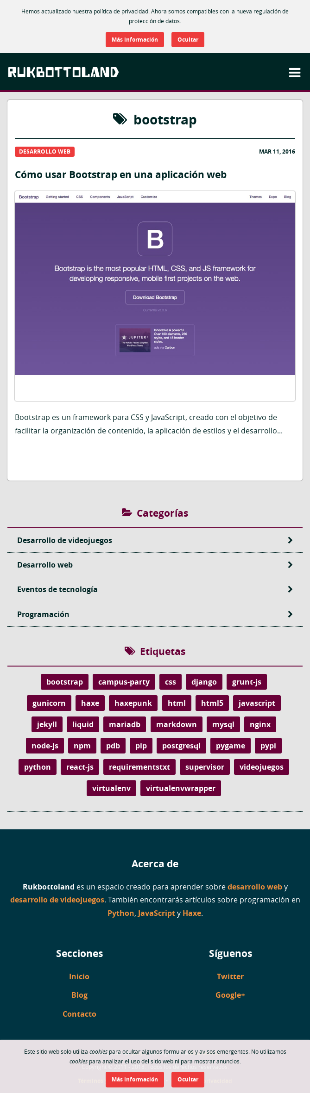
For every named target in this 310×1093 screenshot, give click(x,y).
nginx (260, 724)
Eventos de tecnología (160, 589)
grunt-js (246, 682)
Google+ (230, 995)
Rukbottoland (63, 71)
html (177, 703)
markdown (176, 724)
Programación (160, 614)
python (37, 767)
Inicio (79, 976)
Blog (79, 995)
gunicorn (49, 703)
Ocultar (187, 39)
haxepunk (133, 703)
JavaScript (156, 913)
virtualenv (111, 788)
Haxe (192, 913)
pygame (230, 746)
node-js (45, 746)
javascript (257, 703)
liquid (83, 724)
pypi (268, 746)
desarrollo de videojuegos (57, 900)
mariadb (124, 724)
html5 (212, 703)
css (170, 682)
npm (82, 746)
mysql (223, 724)
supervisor (204, 767)
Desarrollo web (160, 565)
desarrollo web (255, 887)
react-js (80, 767)
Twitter (230, 976)
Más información (135, 39)
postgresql (181, 746)
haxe (90, 703)
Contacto (79, 1014)
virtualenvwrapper (180, 788)
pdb (113, 746)
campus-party (124, 682)
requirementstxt (139, 767)
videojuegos (262, 767)
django (204, 682)
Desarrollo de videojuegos (160, 540)
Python (121, 913)
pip (141, 746)
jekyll (47, 724)
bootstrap (64, 682)
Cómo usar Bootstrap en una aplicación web (155, 305)
